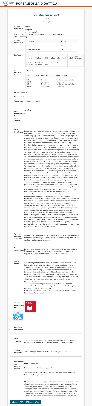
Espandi (29, 70)
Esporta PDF (17, 402)
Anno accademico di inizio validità (17, 116)
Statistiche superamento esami (27, 101)
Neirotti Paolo (29, 63)
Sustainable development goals (17, 305)
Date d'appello (21, 93)
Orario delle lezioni (22, 97)
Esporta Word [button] (32, 402)
